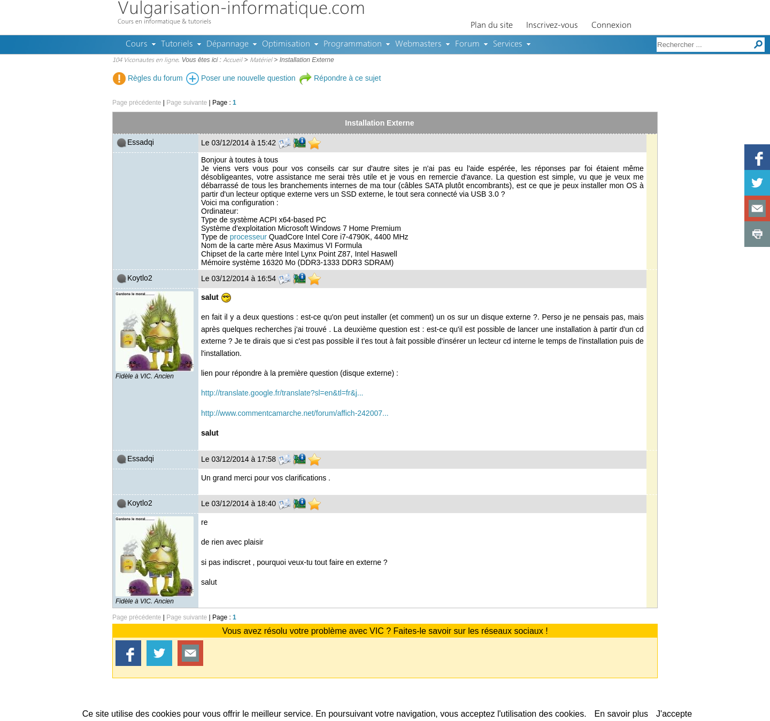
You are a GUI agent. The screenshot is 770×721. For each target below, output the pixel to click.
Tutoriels (177, 44)
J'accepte (674, 713)
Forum (467, 44)
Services (507, 44)
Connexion (611, 25)
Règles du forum (148, 78)
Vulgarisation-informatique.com (241, 9)
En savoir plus (622, 713)
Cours (137, 44)
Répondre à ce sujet (340, 78)
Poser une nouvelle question (241, 78)
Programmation (353, 44)
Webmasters (418, 44)
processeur (248, 236)
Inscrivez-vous (552, 25)
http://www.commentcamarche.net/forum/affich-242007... (295, 413)
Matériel (261, 60)
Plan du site (492, 25)
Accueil (232, 60)
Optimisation (286, 44)
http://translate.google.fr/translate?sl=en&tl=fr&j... (282, 393)
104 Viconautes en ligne (145, 60)
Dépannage (227, 44)
